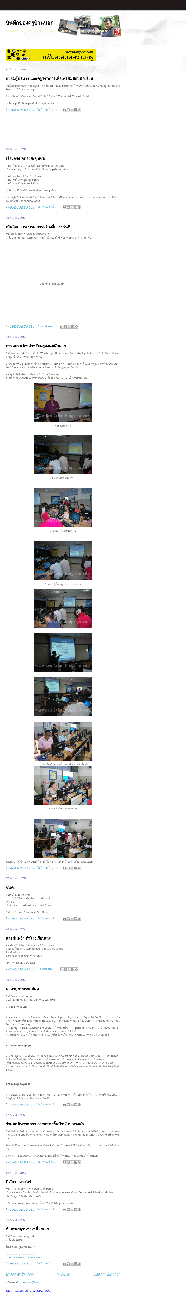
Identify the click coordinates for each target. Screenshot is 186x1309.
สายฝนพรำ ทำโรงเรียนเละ (28, 938)
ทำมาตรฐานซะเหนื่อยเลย (27, 1229)
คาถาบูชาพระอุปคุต (22, 989)
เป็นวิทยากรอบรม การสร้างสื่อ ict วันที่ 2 (40, 227)
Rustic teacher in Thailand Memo (24, 1257)
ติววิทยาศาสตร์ (18, 1182)
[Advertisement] (63, 130)
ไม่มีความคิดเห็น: (48, 109)
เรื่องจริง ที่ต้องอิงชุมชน (25, 158)
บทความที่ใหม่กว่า (20, 1274)
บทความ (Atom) (30, 1282)
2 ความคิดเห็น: (46, 969)
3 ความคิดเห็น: (46, 326)
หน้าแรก (63, 1274)
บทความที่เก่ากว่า (106, 1274)
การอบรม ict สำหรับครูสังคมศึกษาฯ (36, 346)
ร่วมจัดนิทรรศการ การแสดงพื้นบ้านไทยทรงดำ (45, 1124)
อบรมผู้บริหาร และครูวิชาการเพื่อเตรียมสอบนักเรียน (49, 78)
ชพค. (10, 887)
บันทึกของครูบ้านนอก (29, 23)
